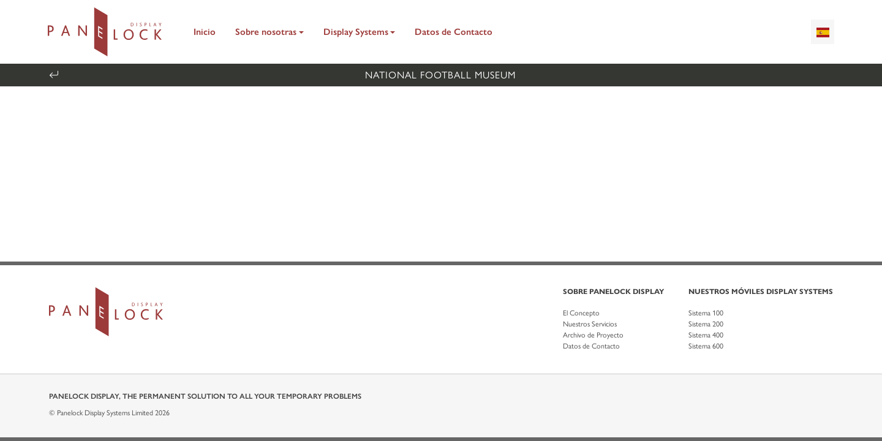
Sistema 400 (705, 335)
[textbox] (823, 31)
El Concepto (581, 313)
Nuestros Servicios (590, 324)
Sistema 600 (705, 346)
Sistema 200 (705, 324)
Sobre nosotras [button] (265, 31)
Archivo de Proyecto (593, 335)
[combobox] (822, 32)
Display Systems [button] (355, 31)
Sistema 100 (705, 313)
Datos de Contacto (453, 31)
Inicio (205, 31)
